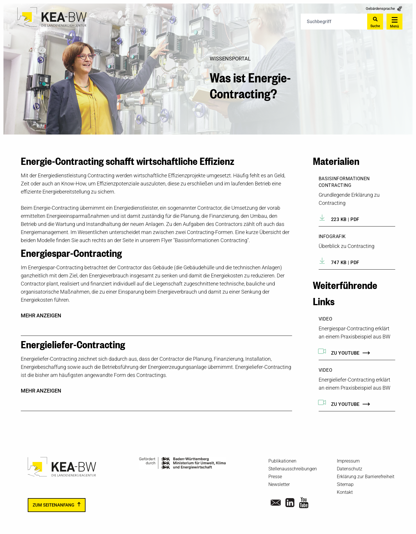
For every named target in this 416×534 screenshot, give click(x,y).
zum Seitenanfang (53, 505)
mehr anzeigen (41, 315)
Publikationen (282, 461)
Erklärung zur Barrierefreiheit (365, 476)
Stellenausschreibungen (292, 469)
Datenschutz (349, 469)
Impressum (348, 461)
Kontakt (345, 492)
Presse (275, 476)
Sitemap (345, 484)
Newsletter (279, 484)
